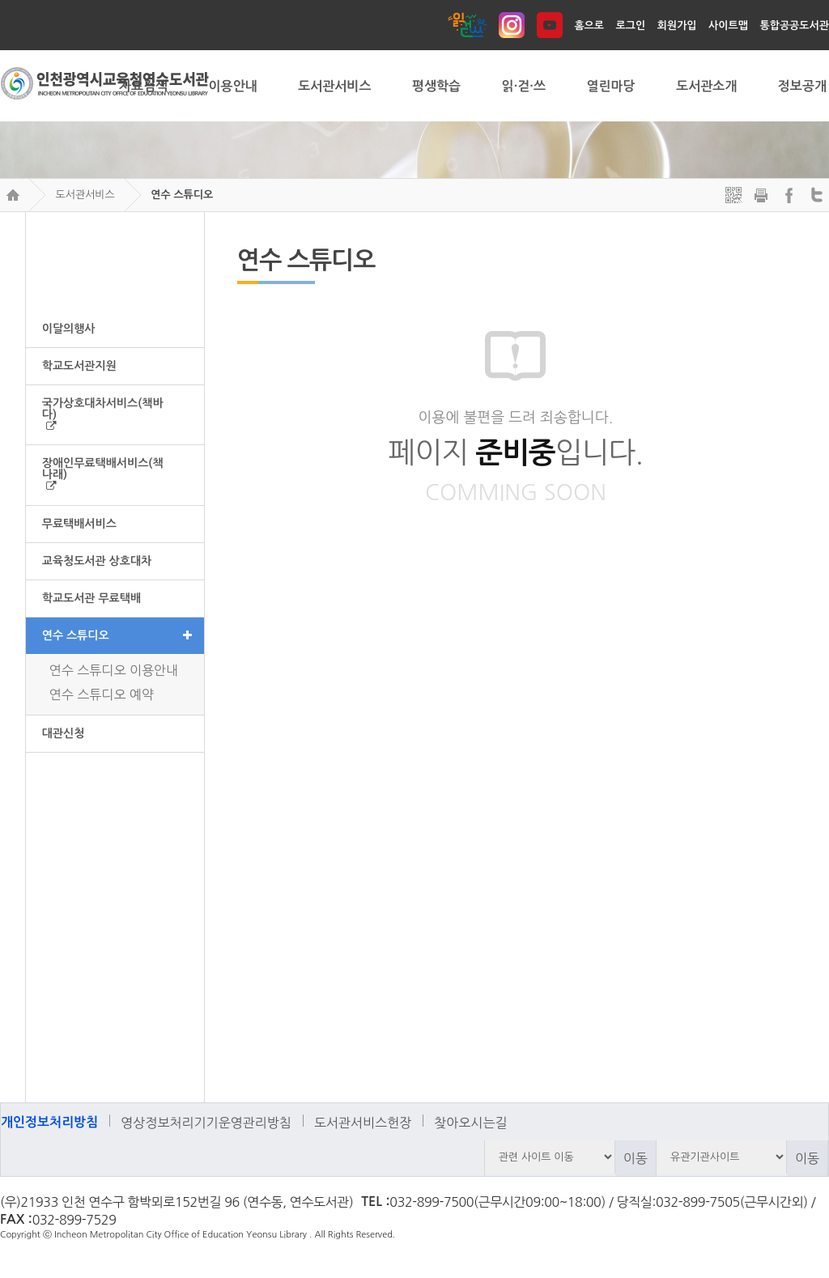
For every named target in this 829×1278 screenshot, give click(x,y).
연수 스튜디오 (182, 194)
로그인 (631, 25)
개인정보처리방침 (49, 1122)
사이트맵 (728, 25)
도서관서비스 (84, 194)
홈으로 (589, 25)
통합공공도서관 (794, 25)
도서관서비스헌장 (362, 1122)
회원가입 (677, 25)
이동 (635, 1158)
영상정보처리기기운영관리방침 (206, 1122)
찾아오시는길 (470, 1122)
